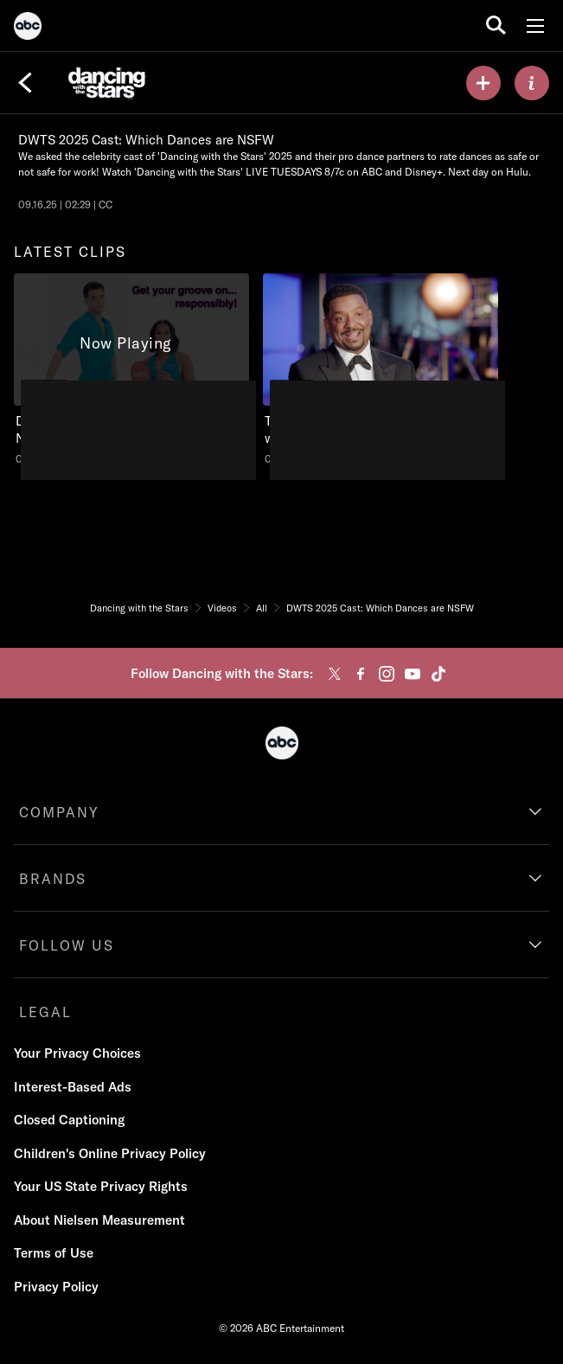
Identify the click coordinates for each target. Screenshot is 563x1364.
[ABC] (28, 28)
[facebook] (360, 674)
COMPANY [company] (59, 812)
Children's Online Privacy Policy (110, 1153)
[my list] (483, 83)
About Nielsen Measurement (99, 1220)
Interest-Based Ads (72, 1087)
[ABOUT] (532, 83)
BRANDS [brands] (52, 879)
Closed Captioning (69, 1119)
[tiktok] (438, 674)
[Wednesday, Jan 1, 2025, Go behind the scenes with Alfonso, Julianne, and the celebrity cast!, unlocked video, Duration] (380, 369)
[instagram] (386, 674)
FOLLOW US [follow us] (66, 945)
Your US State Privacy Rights (101, 1186)
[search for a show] (496, 25)
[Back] (25, 83)
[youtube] (412, 674)
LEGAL (45, 1012)
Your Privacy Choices (77, 1053)
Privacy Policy (56, 1286)
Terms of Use (53, 1253)
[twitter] (334, 674)
